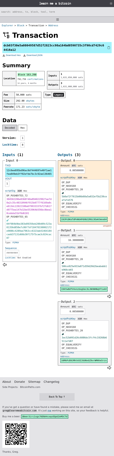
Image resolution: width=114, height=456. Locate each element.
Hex (23, 127)
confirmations (35, 79)
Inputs (8, 155)
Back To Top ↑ (57, 396)
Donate (19, 381)
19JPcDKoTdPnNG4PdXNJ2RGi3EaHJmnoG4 (84, 219)
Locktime (9, 144)
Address (53, 25)
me (49, 410)
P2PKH (16, 242)
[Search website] (57, 11)
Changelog (51, 381)
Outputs (65, 155)
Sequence (11, 248)
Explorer (7, 25)
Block (20, 25)
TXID (8, 165)
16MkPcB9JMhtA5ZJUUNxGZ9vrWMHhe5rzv (84, 360)
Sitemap (34, 381)
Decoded (10, 127)
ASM (19, 191)
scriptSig (10, 190)
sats (80, 165)
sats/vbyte (33, 106)
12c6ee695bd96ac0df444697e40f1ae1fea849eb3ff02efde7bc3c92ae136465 (29, 172)
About (6, 381)
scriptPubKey (67, 177)
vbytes (30, 100)
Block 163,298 (27, 74)
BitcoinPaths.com (30, 387)
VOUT (8, 178)
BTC (74, 165)
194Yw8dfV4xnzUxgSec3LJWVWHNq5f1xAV (84, 289)
